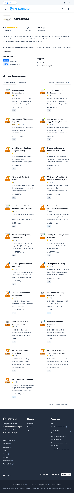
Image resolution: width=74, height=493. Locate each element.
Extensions (30, 423)
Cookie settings (56, 484)
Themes (29, 427)
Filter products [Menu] (9, 82)
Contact (6, 457)
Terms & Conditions (19, 485)
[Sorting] (63, 82)
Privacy (33, 485)
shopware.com (9, 440)
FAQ (52, 423)
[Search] (62, 9)
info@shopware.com (10, 423)
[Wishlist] (68, 9)
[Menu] (5, 9)
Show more (7, 51)
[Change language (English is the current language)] (7, 475)
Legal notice (44, 485)
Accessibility (8, 464)
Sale (28, 430)
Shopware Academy (58, 436)
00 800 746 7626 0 (9, 430)
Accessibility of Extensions (60, 449)
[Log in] (67, 3)
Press (6, 454)
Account (7, 443)
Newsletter (8, 460)
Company (7, 447)
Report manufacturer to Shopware (59, 444)
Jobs (5, 450)
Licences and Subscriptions (61, 431)
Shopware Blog (57, 439)
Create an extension (59, 427)
